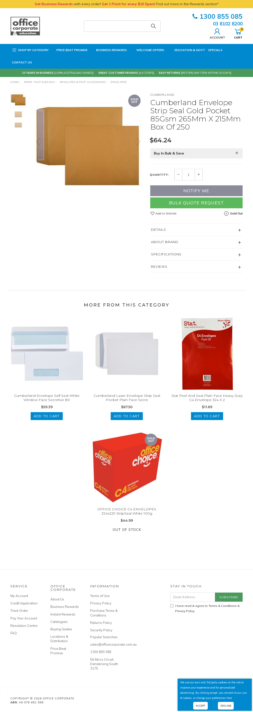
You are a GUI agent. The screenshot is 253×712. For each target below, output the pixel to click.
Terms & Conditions (223, 606)
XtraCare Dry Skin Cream (37, 691)
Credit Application (24, 603)
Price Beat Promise (69, 50)
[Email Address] (192, 597)
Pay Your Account (23, 618)
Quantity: (159, 174)
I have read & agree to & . (205, 608)
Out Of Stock (127, 535)
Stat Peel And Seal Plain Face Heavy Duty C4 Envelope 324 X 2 (207, 403)
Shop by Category (30, 50)
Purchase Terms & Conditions (104, 613)
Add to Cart (47, 422)
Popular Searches (104, 637)
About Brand (164, 242)
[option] (88, 146)
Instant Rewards (62, 614)
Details (158, 229)
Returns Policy (101, 623)
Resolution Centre (24, 626)
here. (229, 698)
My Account (19, 596)
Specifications (166, 254)
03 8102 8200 (228, 24)
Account (217, 33)
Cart (238, 33)
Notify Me (196, 190)
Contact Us (22, 62)
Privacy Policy (100, 603)
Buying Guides (61, 629)
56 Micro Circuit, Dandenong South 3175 (104, 663)
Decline (225, 705)
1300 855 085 (217, 16)
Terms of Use (100, 596)
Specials (215, 50)
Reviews (159, 267)
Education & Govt (186, 50)
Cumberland (162, 94)
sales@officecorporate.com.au (104, 644)
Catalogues (59, 622)
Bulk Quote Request (196, 203)
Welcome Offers (147, 49)
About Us (57, 599)
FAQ (13, 633)
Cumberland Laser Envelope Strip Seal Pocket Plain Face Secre (127, 403)
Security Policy (101, 630)
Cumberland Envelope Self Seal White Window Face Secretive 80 (47, 403)
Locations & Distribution (59, 639)
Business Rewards (108, 50)
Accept (200, 705)
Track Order (19, 611)
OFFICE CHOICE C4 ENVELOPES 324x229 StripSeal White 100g (126, 517)
